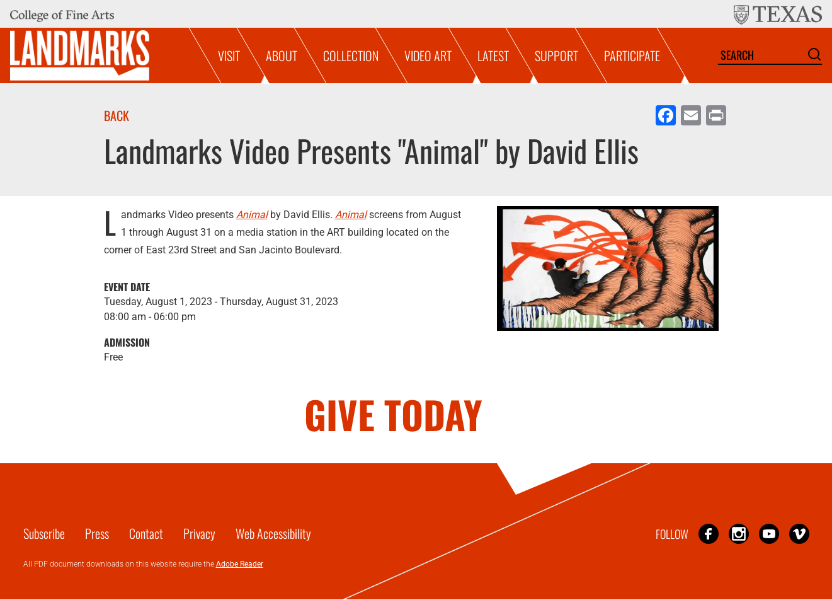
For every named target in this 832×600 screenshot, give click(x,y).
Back (116, 115)
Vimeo (799, 533)
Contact (146, 533)
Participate (632, 55)
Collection (351, 55)
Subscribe (44, 533)
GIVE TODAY (393, 414)
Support (556, 55)
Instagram (738, 533)
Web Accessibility (273, 533)
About (281, 55)
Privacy (199, 533)
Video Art (428, 55)
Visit (229, 55)
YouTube (769, 533)
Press (97, 533)
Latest (493, 55)
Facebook (708, 533)
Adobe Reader (239, 564)
